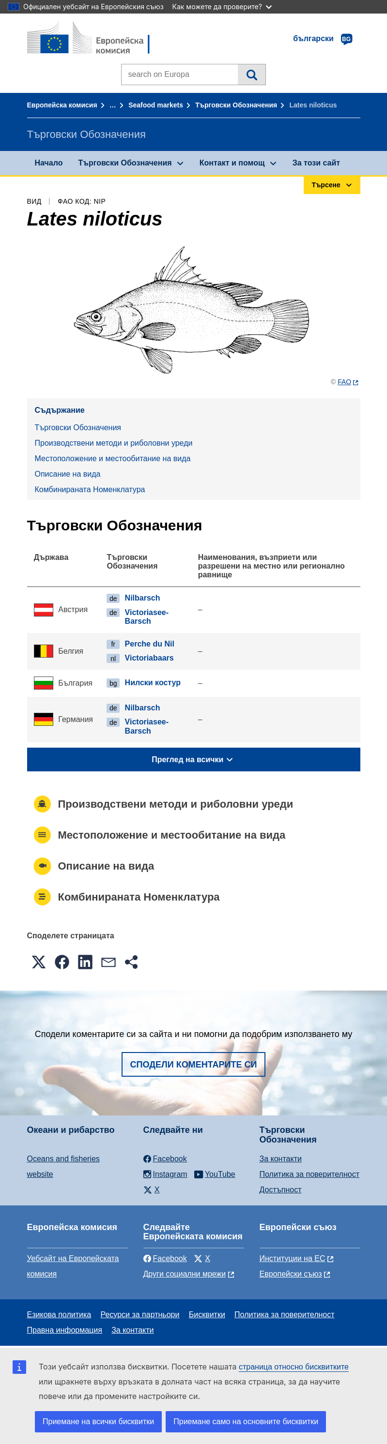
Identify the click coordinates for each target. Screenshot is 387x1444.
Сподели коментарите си (193, 1064)
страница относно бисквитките (294, 1367)
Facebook (165, 1258)
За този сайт (316, 163)
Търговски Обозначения (236, 105)
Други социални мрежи (184, 1274)
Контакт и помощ (232, 163)
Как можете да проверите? (222, 6)
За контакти (281, 1159)
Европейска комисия (62, 105)
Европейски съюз (291, 1274)
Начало (49, 163)
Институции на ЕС (292, 1258)
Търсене (251, 74)
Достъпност (281, 1190)
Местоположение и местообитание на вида (113, 458)
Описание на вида (68, 474)
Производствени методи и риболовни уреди (114, 443)
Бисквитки (207, 1314)
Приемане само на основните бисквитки (245, 1421)
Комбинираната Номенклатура (90, 489)
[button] (38, 962)
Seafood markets (155, 105)
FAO (344, 382)
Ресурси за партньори (139, 1314)
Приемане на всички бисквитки (98, 1421)
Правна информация (64, 1330)
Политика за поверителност (310, 1174)
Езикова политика (59, 1314)
